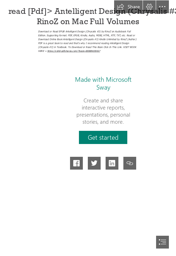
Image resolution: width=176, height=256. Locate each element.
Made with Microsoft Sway (103, 83)
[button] (128, 6)
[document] (88, 128)
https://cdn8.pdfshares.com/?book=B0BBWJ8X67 (73, 50)
